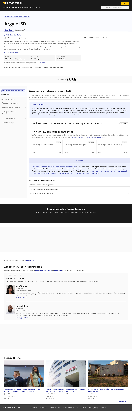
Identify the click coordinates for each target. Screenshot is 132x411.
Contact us (30, 261)
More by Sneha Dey (22, 297)
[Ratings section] (14, 122)
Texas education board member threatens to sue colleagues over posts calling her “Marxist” (22, 390)
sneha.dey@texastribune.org (24, 290)
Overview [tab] (8, 30)
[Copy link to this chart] (123, 124)
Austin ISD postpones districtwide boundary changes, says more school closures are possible (65, 390)
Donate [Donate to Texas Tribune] (125, 4)
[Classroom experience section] (14, 107)
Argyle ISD (36, 8)
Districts (25, 8)
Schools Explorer (11, 8)
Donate (103, 408)
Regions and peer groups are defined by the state (88, 137)
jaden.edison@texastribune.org (25, 311)
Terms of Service (68, 408)
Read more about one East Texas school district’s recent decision (54, 167)
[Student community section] (14, 103)
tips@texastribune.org (43, 271)
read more (58, 271)
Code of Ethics (81, 408)
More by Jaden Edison (22, 318)
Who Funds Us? (55, 408)
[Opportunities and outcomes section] (14, 113)
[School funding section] (14, 118)
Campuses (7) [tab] (20, 30)
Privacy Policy (93, 408)
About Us (34, 408)
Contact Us (43, 408)
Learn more (41, 63)
